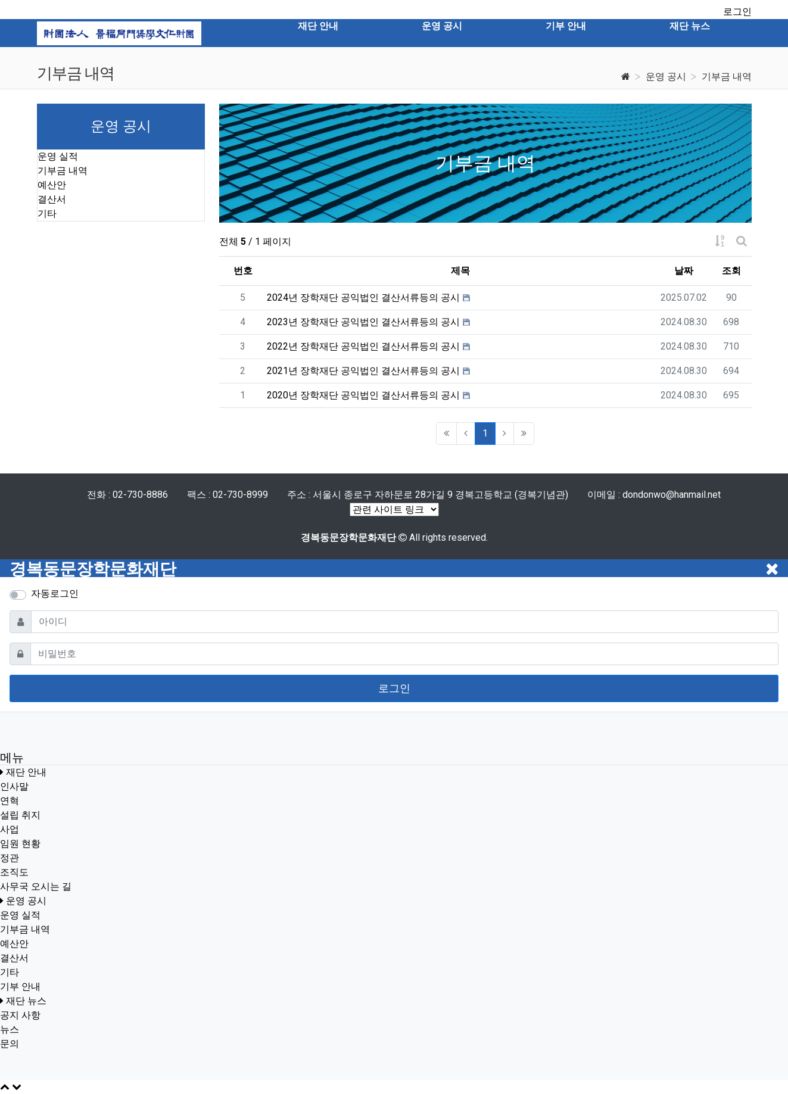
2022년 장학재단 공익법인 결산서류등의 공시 (363, 346)
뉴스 (9, 1029)
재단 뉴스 (26, 1000)
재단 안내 (26, 772)
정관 (9, 858)
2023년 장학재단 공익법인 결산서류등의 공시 (363, 322)
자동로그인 (55, 593)
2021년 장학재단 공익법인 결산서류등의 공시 (363, 370)
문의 (9, 1043)
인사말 (14, 786)
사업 (9, 829)
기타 (47, 213)
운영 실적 (58, 156)
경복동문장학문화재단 (93, 569)
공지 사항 (20, 1015)
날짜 (683, 270)
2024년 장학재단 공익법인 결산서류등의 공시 (363, 297)
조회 (731, 270)
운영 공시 (666, 76)
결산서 (52, 199)
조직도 (14, 872)
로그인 (737, 11)
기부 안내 (20, 986)
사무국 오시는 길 (35, 886)
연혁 (9, 800)
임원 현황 (20, 843)
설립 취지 (20, 815)
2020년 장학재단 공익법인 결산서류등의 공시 (363, 395)
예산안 (52, 185)
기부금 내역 (727, 76)
